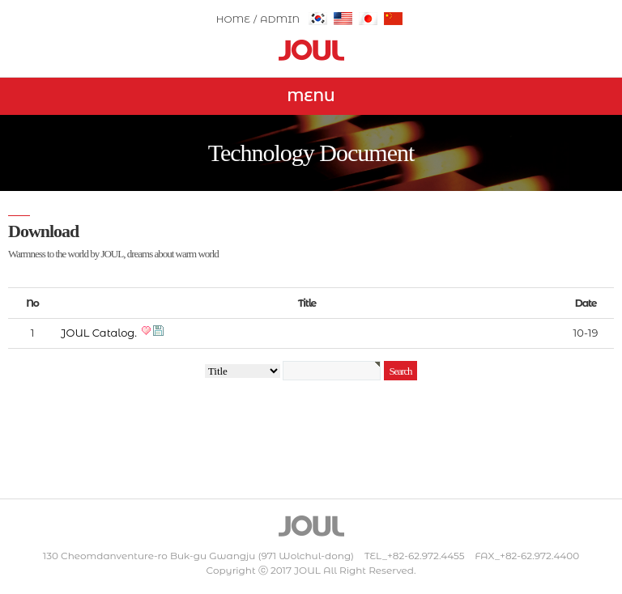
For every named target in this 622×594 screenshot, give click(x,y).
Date (585, 303)
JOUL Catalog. (100, 332)
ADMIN (280, 19)
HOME (233, 19)
